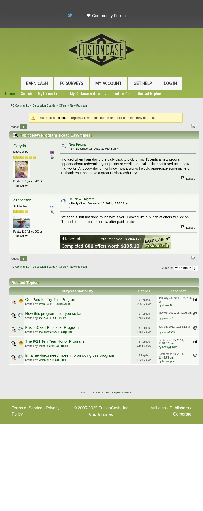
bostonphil (168, 361)
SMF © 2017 (103, 392)
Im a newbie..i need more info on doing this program (69, 355)
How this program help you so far (53, 313)
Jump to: (167, 267)
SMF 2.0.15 (87, 392)
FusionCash (61, 304)
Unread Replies (150, 93)
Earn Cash (37, 83)
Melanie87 (44, 359)
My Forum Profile (51, 93)
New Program (78, 144)
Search (26, 93)
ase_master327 (47, 331)
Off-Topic (59, 318)
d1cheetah (22, 200)
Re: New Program (81, 199)
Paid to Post (122, 93)
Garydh (19, 145)
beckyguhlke (169, 347)
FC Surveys (71, 83)
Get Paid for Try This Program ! (51, 299)
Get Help (143, 83)
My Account (108, 83)
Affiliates (158, 408)
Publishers (179, 408)
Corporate (182, 414)
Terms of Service (27, 408)
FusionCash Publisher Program (52, 327)
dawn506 (43, 303)
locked (60, 118)
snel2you (43, 318)
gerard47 (167, 318)
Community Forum (109, 16)
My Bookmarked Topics (88, 93)
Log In (170, 83)
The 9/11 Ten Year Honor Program (54, 341)
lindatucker (44, 346)
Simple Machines (122, 392)
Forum (10, 93)
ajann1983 (168, 332)
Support (66, 332)
